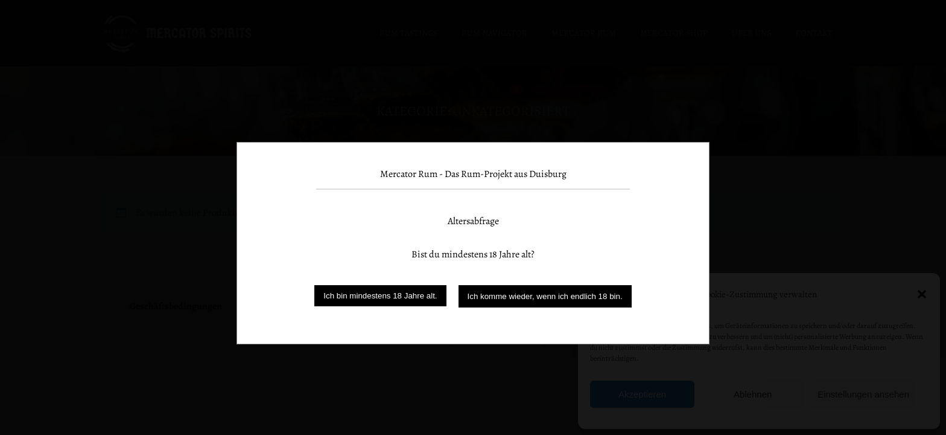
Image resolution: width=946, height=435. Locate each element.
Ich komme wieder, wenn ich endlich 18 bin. (545, 296)
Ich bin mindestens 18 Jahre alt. (380, 295)
